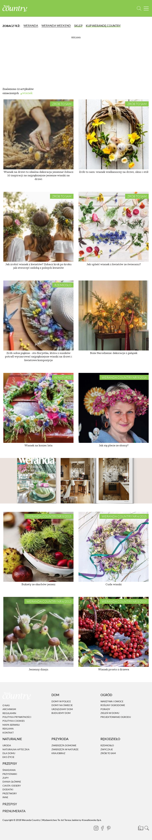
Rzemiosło (62, 285)
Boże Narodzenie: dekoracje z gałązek (113, 353)
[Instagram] (95, 828)
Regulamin (9, 713)
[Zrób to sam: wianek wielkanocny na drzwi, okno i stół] (113, 134)
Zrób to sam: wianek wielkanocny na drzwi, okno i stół (113, 172)
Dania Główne (11, 781)
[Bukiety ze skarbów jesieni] (38, 547)
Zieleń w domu (109, 713)
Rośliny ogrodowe (112, 705)
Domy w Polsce (61, 701)
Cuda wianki (114, 584)
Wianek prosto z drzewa (113, 669)
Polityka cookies (13, 721)
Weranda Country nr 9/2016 (124, 377)
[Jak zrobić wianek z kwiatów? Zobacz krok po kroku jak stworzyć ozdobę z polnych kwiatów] (38, 227)
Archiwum (9, 709)
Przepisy (9, 804)
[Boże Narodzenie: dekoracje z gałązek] (113, 315)
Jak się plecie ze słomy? (113, 445)
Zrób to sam (61, 104)
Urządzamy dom (62, 709)
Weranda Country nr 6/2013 (48, 601)
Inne (5, 797)
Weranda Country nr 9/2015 (48, 516)
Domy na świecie (62, 705)
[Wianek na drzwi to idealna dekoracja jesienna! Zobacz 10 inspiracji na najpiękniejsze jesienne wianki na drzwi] (38, 134)
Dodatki (7, 789)
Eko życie (8, 757)
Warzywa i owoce (111, 701)
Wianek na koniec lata (38, 445)
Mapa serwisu (11, 724)
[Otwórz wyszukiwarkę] (139, 8)
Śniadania (9, 770)
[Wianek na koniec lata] (38, 408)
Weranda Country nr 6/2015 (124, 516)
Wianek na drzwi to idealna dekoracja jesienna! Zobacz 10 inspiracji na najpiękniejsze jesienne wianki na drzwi (38, 175)
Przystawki (9, 774)
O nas (6, 705)
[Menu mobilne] (146, 8)
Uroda (6, 745)
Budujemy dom (61, 713)
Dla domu (8, 753)
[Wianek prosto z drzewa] (113, 632)
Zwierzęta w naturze (65, 749)
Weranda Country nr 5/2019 (124, 601)
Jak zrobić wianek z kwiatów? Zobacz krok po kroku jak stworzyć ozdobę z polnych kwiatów (38, 266)
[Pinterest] (107, 828)
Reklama (8, 728)
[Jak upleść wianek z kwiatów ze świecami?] (113, 227)
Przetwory (9, 793)
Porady (105, 709)
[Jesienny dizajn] (38, 632)
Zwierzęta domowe (64, 745)
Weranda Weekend (56, 25)
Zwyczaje (106, 749)
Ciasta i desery (11, 785)
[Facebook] (101, 828)
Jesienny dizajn (38, 669)
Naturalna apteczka (16, 749)
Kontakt (8, 732)
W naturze (62, 377)
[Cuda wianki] (113, 547)
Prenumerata (14, 811)
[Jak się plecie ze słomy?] (113, 408)
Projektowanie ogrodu (115, 717)
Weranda (31, 25)
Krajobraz (58, 753)
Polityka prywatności (16, 717)
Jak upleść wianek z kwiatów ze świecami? (113, 264)
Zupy (5, 777)
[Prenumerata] (140, 827)
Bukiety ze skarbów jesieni (38, 584)
